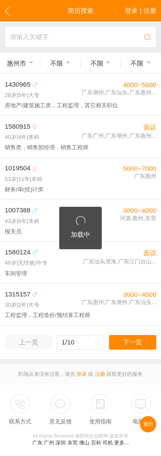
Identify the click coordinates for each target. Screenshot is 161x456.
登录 (81, 374)
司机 (108, 443)
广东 (37, 443)
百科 (96, 443)
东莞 (72, 443)
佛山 (84, 443)
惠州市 (16, 63)
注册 (100, 374)
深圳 (60, 443)
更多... (121, 443)
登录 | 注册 (140, 10)
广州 (49, 443)
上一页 (28, 342)
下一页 (132, 342)
